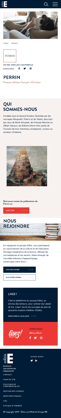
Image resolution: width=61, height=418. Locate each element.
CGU (5, 401)
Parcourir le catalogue (18, 316)
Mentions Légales (12, 396)
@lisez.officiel (35, 333)
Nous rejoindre (19, 269)
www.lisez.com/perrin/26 (22, 65)
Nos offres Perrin (19, 277)
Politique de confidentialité (11, 385)
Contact (7, 374)
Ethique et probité (12, 406)
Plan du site (9, 379)
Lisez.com (16, 210)
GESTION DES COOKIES (13, 391)
